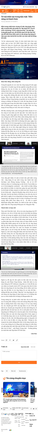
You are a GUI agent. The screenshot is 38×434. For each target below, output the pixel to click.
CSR (30, 426)
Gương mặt (19, 417)
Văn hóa (18, 10)
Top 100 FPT (33, 420)
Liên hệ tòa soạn (4, 408)
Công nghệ (10, 10)
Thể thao (21, 10)
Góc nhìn (19, 425)
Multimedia (26, 10)
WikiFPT (27, 422)
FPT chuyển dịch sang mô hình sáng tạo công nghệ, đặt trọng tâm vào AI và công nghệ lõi (14, 400)
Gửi (19, 362)
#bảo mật (13, 371)
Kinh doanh (6, 10)
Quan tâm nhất (25, 347)
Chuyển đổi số (16, 417)
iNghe (31, 424)
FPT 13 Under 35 (32, 10)
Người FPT (14, 10)
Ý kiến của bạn (19, 355)
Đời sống (19, 421)
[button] (36, 390)
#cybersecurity (22, 371)
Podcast (27, 420)
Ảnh (26, 418)
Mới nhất (33, 347)
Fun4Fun (23, 419)
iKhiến (22, 417)
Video (26, 415)
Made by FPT (16, 421)
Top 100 (36, 10)
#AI (7, 371)
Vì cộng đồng (23, 422)
